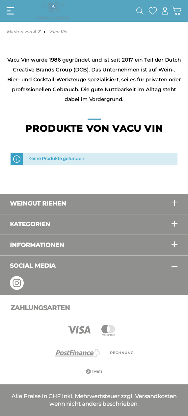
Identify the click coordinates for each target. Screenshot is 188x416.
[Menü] (10, 10)
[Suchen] (140, 10)
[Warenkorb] (176, 10)
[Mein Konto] (165, 11)
